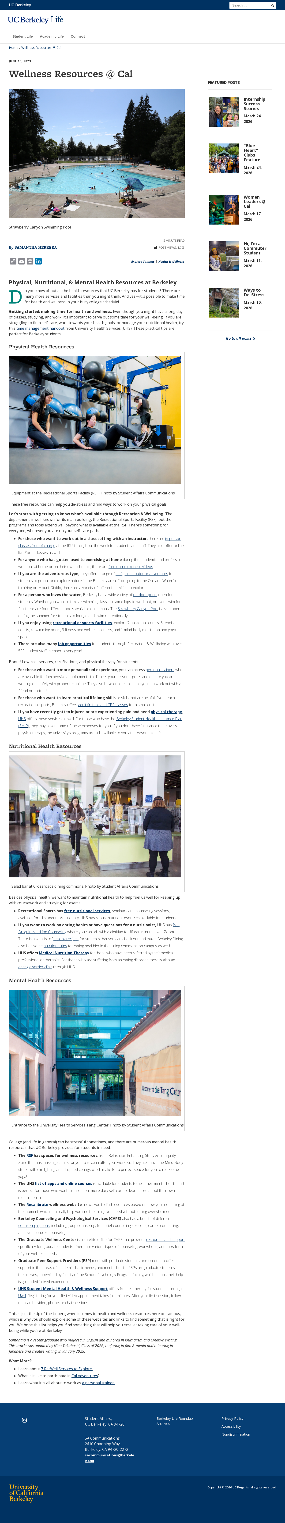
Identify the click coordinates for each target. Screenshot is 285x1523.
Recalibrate (37, 1204)
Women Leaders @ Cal (255, 201)
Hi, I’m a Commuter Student (255, 248)
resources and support (165, 1239)
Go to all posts (240, 338)
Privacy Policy (232, 1418)
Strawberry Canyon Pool (138, 608)
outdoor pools (145, 594)
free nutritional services (87, 910)
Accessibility (231, 1426)
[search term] (252, 5)
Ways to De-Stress (254, 292)
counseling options (34, 1225)
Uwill (22, 1295)
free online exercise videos (131, 566)
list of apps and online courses (63, 1183)
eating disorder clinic (35, 966)
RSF (29, 1155)
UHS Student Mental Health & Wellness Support (63, 1288)
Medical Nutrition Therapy (64, 952)
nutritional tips (55, 945)
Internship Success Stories (254, 103)
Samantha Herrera (36, 247)
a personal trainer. (98, 1382)
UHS (22, 718)
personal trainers (160, 669)
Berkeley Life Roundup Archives (175, 1421)
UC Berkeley (20, 5)
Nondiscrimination (235, 1434)
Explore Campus (142, 261)
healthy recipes (66, 938)
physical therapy (166, 711)
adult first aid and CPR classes (103, 704)
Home (13, 47)
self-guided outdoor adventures (142, 573)
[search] (272, 6)
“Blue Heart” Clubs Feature (252, 152)
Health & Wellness (171, 261)
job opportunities (74, 643)
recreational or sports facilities (82, 622)
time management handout (40, 328)
